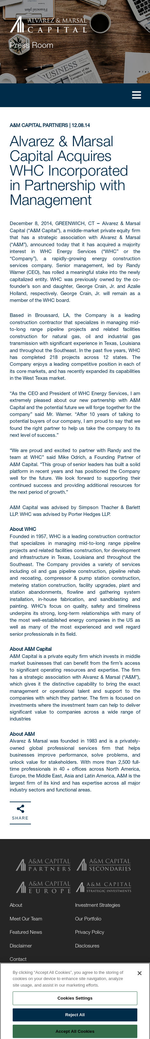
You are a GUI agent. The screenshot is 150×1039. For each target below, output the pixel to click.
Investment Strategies (97, 905)
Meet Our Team (26, 918)
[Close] (139, 974)
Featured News (26, 932)
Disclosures (87, 945)
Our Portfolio (88, 918)
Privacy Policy (89, 932)
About (16, 905)
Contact (18, 959)
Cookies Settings (75, 999)
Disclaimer (21, 945)
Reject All (75, 1016)
